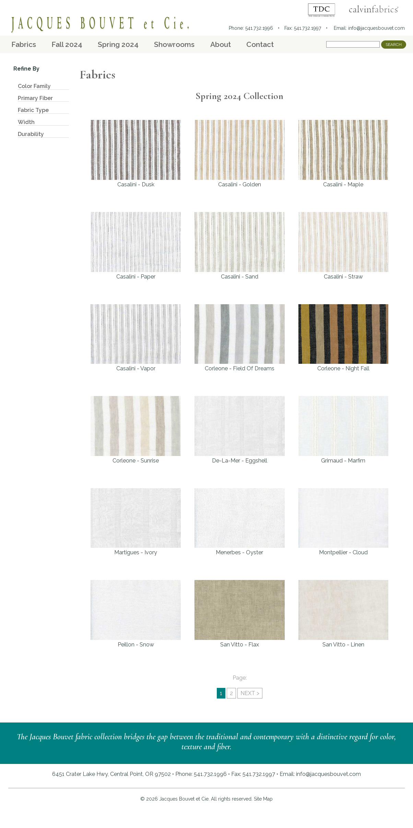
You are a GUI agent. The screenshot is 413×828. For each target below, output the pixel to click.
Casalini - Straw (343, 246)
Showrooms (174, 44)
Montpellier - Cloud (343, 522)
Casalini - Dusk (136, 154)
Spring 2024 (118, 44)
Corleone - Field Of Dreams (239, 338)
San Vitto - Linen (343, 614)
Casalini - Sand (239, 246)
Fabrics (23, 44)
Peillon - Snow (136, 614)
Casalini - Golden (239, 154)
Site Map (263, 799)
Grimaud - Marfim (343, 430)
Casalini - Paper (136, 246)
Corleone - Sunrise (136, 430)
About (220, 44)
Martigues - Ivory (136, 522)
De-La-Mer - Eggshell (239, 430)
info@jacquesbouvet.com (376, 28)
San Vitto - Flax (239, 614)
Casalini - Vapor (136, 338)
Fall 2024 (66, 44)
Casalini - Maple (343, 154)
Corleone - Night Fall (343, 338)
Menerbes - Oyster (239, 522)
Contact (260, 44)
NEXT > (249, 693)
